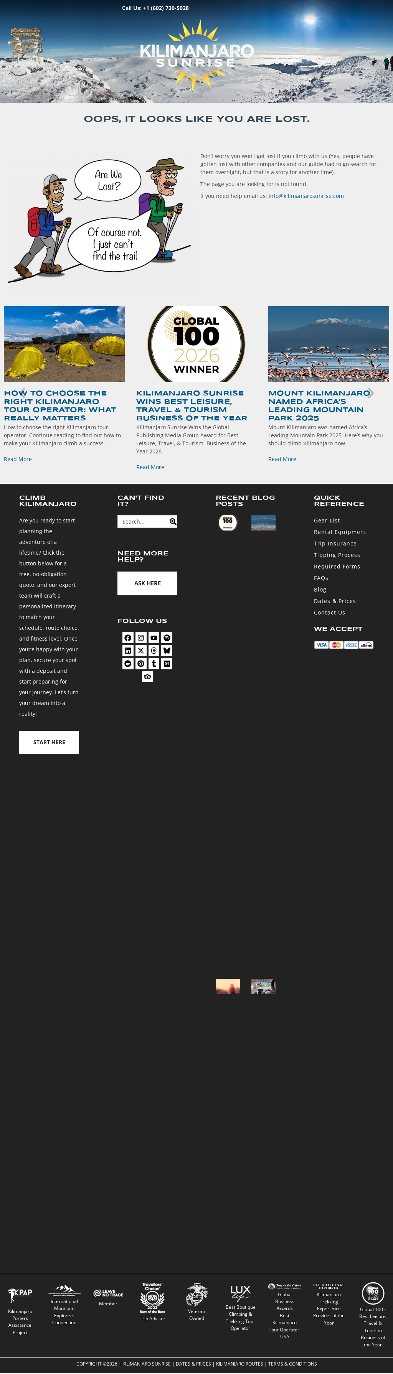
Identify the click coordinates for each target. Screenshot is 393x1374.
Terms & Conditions (292, 1364)
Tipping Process (337, 554)
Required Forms (337, 566)
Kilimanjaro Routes (239, 1364)
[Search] (171, 521)
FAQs (321, 578)
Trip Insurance (335, 543)
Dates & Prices (335, 601)
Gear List (327, 520)
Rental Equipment (340, 531)
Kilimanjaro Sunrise (146, 1364)
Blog (320, 589)
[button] (22, 392)
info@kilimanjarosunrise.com (306, 195)
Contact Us (329, 612)
